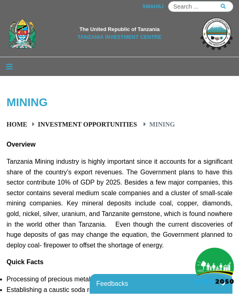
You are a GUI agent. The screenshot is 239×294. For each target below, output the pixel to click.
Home (17, 124)
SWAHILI (153, 6)
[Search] (200, 6)
